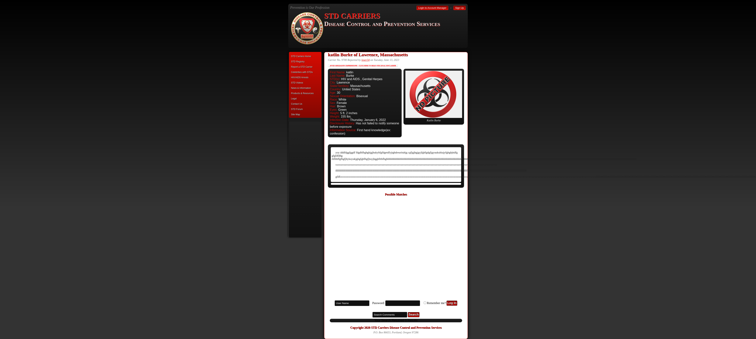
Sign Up (459, 7)
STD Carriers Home (301, 56)
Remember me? (436, 303)
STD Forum (297, 109)
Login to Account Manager (432, 7)
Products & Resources (302, 93)
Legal (294, 98)
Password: (378, 303)
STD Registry (297, 61)
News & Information (301, 88)
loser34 (365, 59)
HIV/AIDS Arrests (299, 77)
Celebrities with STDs (302, 72)
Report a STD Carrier (301, 67)
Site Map (295, 114)
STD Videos (297, 82)
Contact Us (296, 104)
